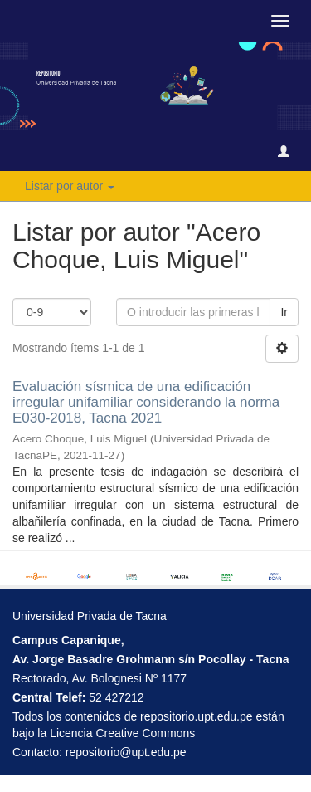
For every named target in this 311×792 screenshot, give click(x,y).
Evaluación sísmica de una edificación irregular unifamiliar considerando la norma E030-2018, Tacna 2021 (145, 402)
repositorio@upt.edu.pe (126, 752)
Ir (284, 312)
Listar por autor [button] (69, 186)
